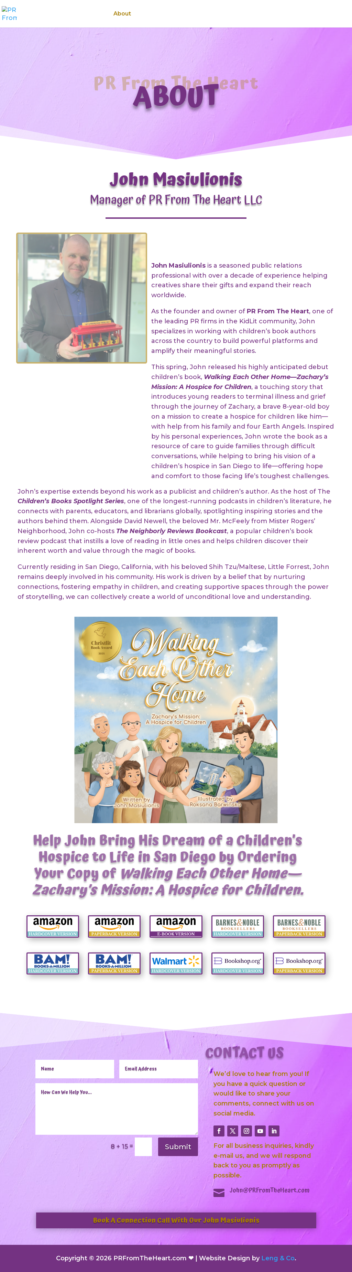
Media (225, 14)
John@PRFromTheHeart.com (270, 1190)
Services (152, 14)
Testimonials (268, 14)
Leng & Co (278, 1258)
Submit (178, 1147)
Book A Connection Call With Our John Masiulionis (176, 1220)
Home (95, 14)
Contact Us (311, 14)
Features (187, 14)
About (122, 14)
